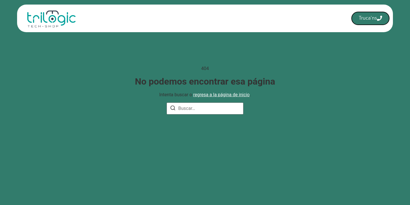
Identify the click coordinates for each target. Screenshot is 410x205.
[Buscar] (172, 109)
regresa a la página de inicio (221, 94)
